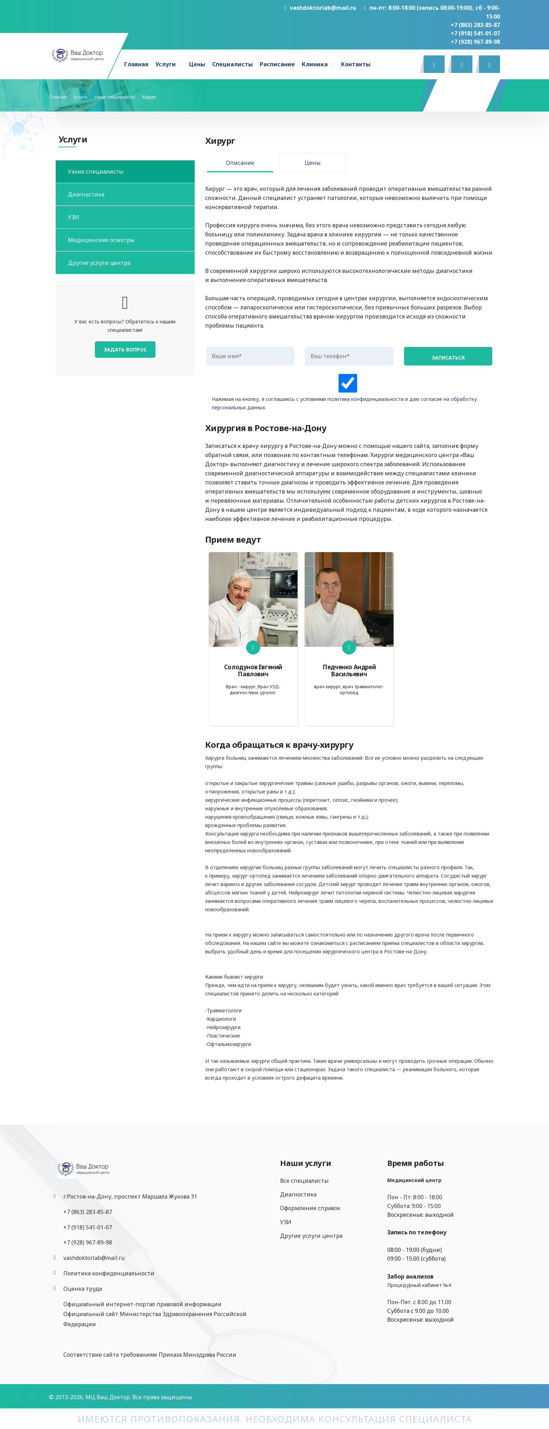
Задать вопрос (125, 349)
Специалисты (232, 64)
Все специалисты (304, 1181)
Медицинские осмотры (101, 240)
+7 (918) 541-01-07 (475, 33)
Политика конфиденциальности (108, 1273)
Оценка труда (82, 1289)
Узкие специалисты (96, 171)
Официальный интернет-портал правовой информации (142, 1304)
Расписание (277, 64)
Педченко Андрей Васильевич (349, 670)
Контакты (355, 64)
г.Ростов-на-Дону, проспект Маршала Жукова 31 (130, 1196)
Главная (136, 64)
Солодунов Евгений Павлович (253, 670)
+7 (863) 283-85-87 (475, 25)
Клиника (315, 64)
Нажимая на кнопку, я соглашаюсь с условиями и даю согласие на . (348, 392)
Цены (197, 64)
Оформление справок (310, 1208)
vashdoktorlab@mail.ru (320, 8)
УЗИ (73, 217)
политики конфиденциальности (365, 399)
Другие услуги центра (99, 263)
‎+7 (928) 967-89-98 (475, 42)
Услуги (165, 64)
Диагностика (86, 194)
